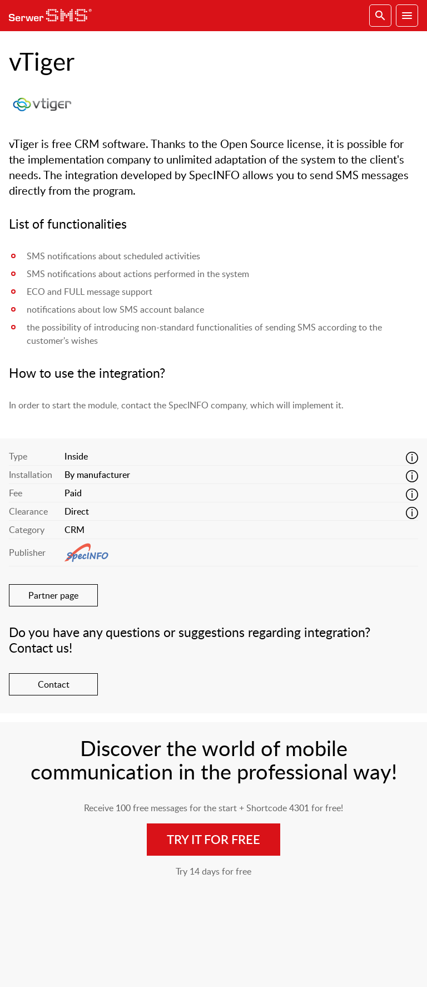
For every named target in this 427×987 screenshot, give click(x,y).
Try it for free (213, 839)
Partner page (53, 595)
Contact (53, 684)
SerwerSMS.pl (53, 15)
